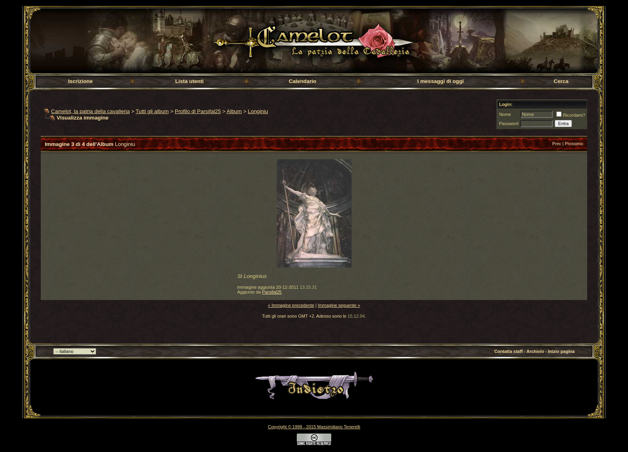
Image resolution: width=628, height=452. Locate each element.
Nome (505, 114)
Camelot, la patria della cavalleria (90, 111)
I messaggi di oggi (440, 81)
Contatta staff (508, 351)
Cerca (561, 81)
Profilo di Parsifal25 (198, 111)
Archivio (535, 351)
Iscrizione (80, 81)
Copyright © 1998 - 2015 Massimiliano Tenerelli (314, 426)
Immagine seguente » (339, 305)
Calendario (302, 81)
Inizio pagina (561, 351)
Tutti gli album (152, 111)
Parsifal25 (272, 292)
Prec (557, 143)
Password (508, 123)
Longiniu (258, 111)
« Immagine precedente (291, 305)
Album (234, 111)
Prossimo (574, 143)
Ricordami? (570, 115)
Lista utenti (189, 81)
